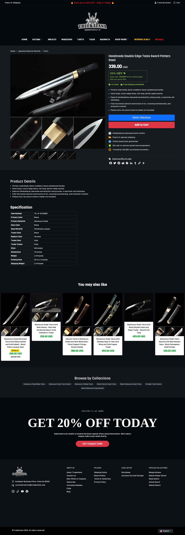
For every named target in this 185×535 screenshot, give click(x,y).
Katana (37, 39)
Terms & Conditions (102, 479)
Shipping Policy (100, 472)
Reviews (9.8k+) (142, 39)
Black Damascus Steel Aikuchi (92, 388)
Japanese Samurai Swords (29, 51)
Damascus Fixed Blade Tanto (34, 384)
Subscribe (71, 482)
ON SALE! (15, 351)
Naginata (105, 39)
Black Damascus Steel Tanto (130, 384)
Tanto (80, 39)
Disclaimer (126, 472)
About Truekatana (74, 472)
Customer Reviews (74, 485)
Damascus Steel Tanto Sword (60, 384)
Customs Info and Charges (132, 475)
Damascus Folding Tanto (84, 384)
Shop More (122, 39)
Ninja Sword (154, 479)
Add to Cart (142, 125)
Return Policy (99, 475)
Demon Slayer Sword (157, 475)
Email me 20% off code (121, 159)
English (165, 531)
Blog (68, 491)
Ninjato (52, 39)
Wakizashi (66, 39)
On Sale (159, 39)
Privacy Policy (100, 482)
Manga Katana (155, 472)
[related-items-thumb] (15, 314)
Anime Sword (154, 482)
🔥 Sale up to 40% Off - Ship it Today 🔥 (92, 2)
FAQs (69, 488)
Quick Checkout (141, 117)
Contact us (71, 475)
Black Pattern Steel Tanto (106, 384)
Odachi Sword (154, 485)
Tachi (92, 39)
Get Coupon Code (92, 443)
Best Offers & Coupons (76, 479)
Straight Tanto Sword (153, 384)
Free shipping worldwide (132, 84)
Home (24, 39)
